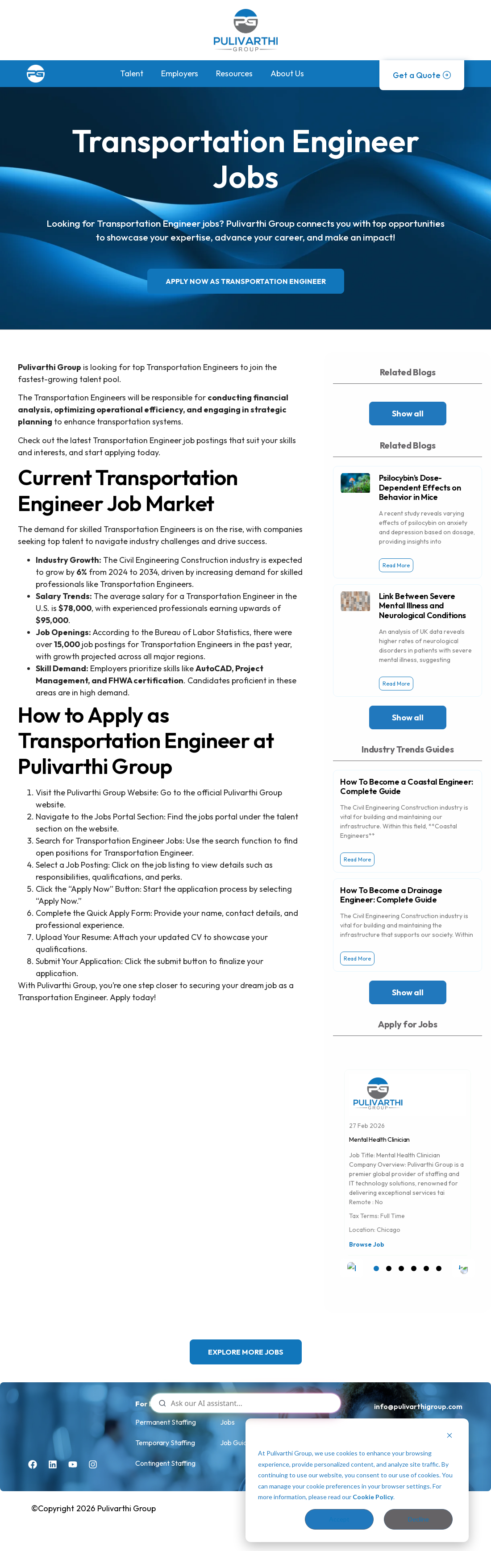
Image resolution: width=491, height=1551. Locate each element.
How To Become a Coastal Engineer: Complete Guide (406, 787)
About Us (287, 73)
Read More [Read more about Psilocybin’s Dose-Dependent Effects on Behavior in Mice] (396, 565)
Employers (179, 73)
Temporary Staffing (165, 1442)
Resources (234, 73)
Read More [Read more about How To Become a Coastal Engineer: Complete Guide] (357, 859)
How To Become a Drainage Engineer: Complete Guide (391, 895)
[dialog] (357, 1480)
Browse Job (366, 1244)
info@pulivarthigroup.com (418, 1406)
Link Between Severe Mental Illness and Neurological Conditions (422, 605)
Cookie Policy (373, 1497)
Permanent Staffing (165, 1422)
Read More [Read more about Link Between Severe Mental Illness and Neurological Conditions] (396, 683)
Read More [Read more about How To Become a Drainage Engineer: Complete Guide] (357, 958)
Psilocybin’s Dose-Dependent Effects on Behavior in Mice (420, 487)
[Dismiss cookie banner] (449, 1436)
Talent (131, 73)
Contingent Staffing (165, 1463)
